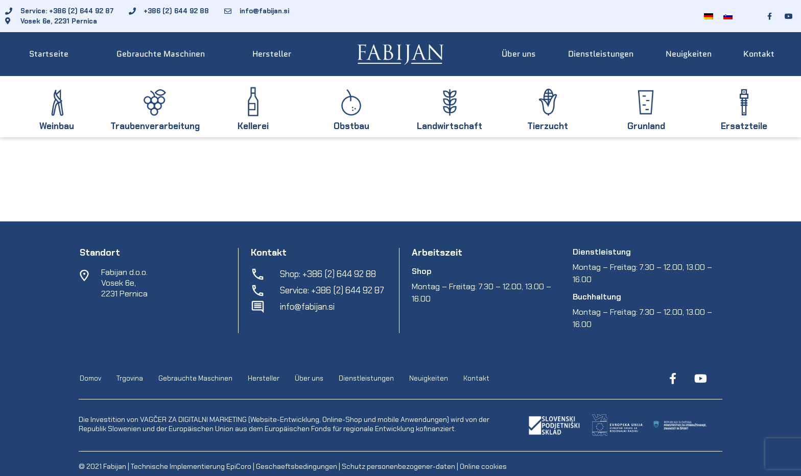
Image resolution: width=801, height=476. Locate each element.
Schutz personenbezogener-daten (398, 466)
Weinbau (56, 126)
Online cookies (482, 466)
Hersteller (271, 54)
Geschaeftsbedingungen (297, 466)
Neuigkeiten (689, 54)
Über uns (519, 54)
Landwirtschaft (449, 126)
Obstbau (351, 126)
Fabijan (114, 466)
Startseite (48, 54)
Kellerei (253, 126)
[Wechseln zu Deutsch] (708, 16)
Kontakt (758, 54)
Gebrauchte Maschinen (160, 54)
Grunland (646, 126)
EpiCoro (238, 466)
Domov (90, 378)
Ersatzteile (744, 126)
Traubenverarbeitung (155, 126)
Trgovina (129, 378)
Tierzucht (547, 126)
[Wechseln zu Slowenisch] (728, 16)
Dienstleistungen (600, 54)
